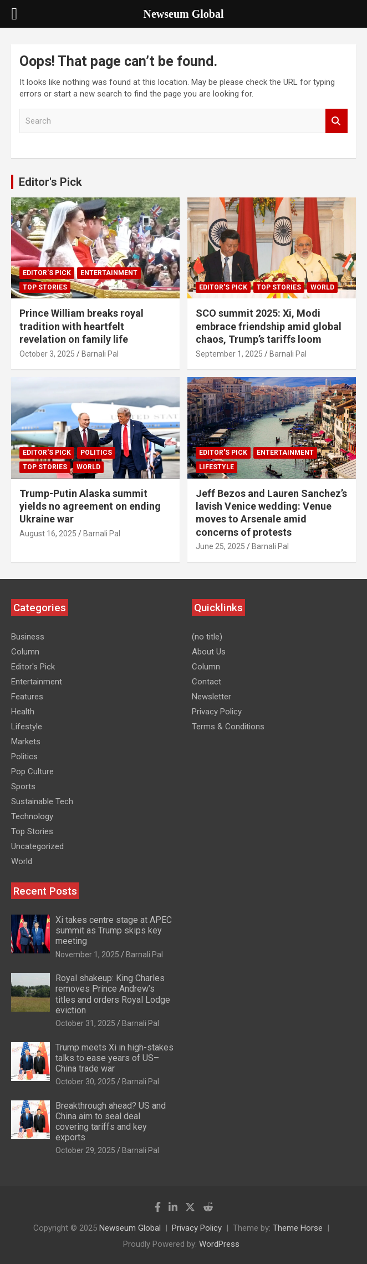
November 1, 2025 (87, 954)
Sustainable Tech (42, 801)
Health (22, 712)
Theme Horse (298, 1228)
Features (27, 697)
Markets (25, 742)
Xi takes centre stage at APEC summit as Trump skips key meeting (113, 930)
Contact (206, 682)
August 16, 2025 (48, 533)
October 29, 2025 (85, 1150)
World (322, 287)
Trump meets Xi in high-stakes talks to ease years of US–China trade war (114, 1058)
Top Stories (45, 287)
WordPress (219, 1244)
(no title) (207, 637)
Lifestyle (216, 467)
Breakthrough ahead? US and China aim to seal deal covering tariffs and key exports (110, 1121)
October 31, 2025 (85, 1023)
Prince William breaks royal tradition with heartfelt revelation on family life (81, 326)
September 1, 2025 (229, 353)
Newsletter (211, 697)
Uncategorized (37, 846)
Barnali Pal (100, 353)
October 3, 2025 (47, 353)
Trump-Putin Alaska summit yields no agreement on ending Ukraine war (90, 506)
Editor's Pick (50, 182)
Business (27, 637)
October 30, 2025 (85, 1081)
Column (25, 652)
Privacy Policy (217, 712)
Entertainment (108, 273)
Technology (32, 816)
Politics (96, 452)
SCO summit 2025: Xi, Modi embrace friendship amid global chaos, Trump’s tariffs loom (268, 326)
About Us (209, 652)
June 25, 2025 (220, 546)
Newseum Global (130, 1228)
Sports (23, 786)
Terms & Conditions (228, 727)
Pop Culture (32, 771)
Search (336, 121)
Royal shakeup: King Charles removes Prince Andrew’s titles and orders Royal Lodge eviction (112, 994)
